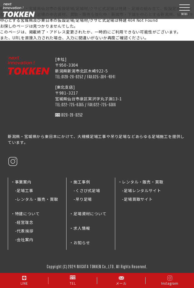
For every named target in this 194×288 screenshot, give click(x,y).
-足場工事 (22, 190)
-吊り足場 (80, 199)
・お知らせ (79, 242)
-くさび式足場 (84, 190)
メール (121, 280)
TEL (73, 280)
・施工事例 (79, 182)
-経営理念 (22, 222)
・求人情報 (79, 228)
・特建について (25, 213)
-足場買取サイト (135, 199)
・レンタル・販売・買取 (140, 182)
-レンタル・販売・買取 (34, 199)
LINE (24, 280)
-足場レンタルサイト (139, 190)
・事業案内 (21, 182)
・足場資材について (87, 213)
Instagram (169, 280)
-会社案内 (22, 239)
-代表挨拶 (22, 231)
